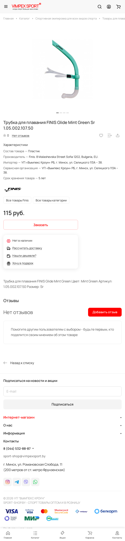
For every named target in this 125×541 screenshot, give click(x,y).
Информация (14, 433)
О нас (7, 425)
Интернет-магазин (19, 417)
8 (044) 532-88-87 (17, 449)
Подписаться (62, 404)
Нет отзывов (20, 136)
